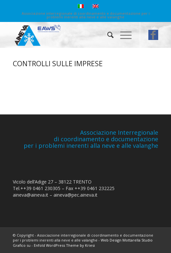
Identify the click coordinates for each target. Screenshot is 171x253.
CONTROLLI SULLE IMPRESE (58, 63)
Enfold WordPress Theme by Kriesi (64, 245)
